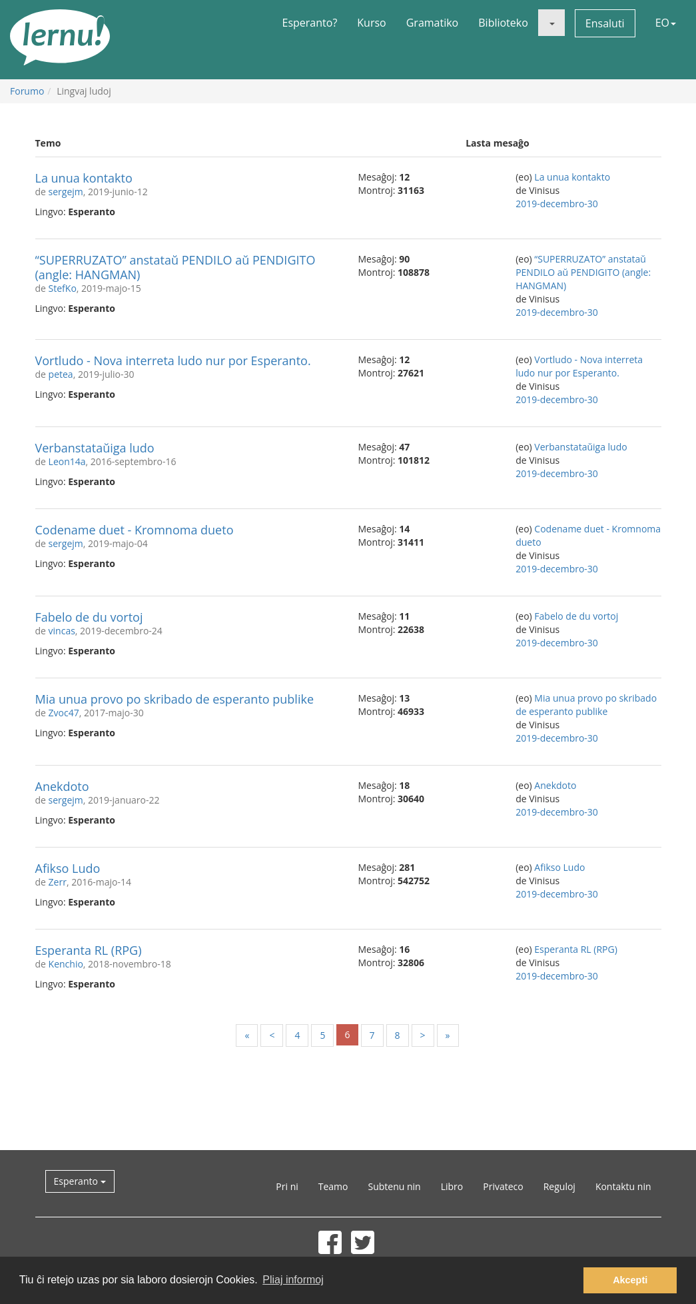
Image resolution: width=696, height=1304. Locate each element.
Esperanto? (310, 22)
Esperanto (80, 1181)
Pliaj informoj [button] (293, 1279)
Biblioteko (503, 22)
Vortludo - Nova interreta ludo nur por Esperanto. (173, 360)
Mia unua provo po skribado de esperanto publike (174, 699)
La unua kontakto (84, 178)
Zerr (58, 882)
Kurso (371, 22)
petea (61, 374)
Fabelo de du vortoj (89, 617)
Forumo (27, 91)
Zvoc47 (64, 712)
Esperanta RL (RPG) (88, 950)
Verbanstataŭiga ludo (95, 448)
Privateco (503, 1186)
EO (665, 22)
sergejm (66, 191)
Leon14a (67, 461)
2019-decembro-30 (557, 203)
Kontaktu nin (623, 1186)
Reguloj (559, 1186)
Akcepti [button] (630, 1280)
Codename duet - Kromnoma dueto (134, 530)
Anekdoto (62, 786)
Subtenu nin (394, 1186)
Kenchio (66, 964)
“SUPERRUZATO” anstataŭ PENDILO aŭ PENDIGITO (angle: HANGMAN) (175, 267)
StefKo (63, 288)
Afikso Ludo (68, 868)
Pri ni (287, 1186)
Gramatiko (432, 22)
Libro (452, 1186)
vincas (62, 630)
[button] (551, 22)
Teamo (333, 1186)
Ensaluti (605, 23)
